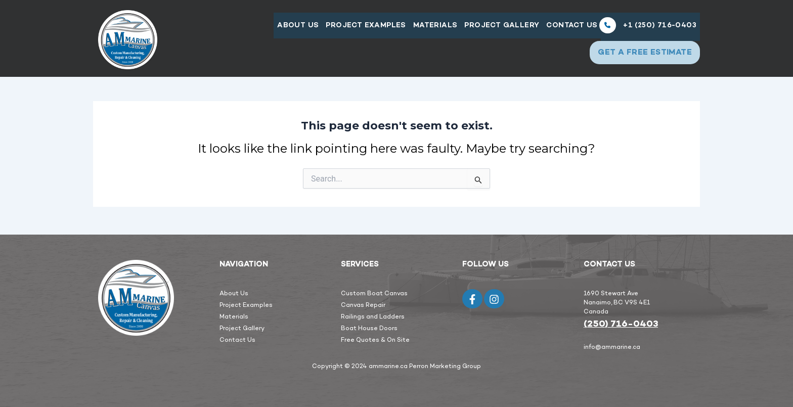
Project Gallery (499, 28)
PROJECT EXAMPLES (361, 28)
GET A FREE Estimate (642, 54)
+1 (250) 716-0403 (648, 28)
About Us (292, 28)
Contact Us (570, 28)
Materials (432, 28)
